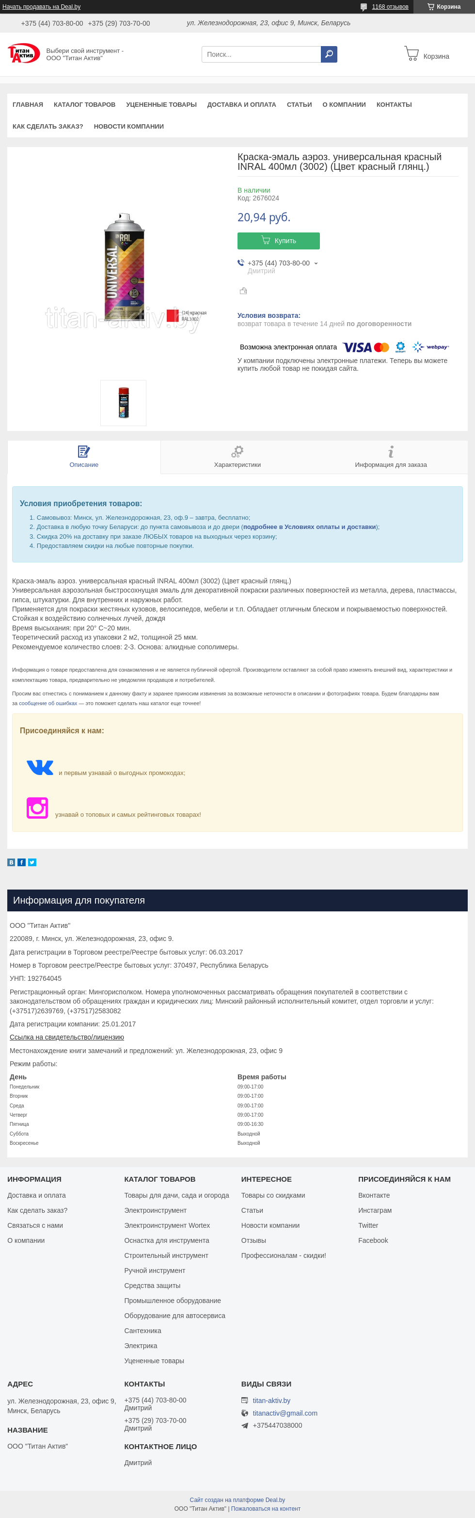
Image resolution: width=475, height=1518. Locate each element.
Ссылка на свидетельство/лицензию (67, 1037)
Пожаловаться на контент (266, 1508)
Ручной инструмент (154, 1270)
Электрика (140, 1346)
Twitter (368, 1225)
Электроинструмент (155, 1210)
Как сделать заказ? (48, 126)
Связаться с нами (35, 1225)
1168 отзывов (390, 6)
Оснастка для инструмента (166, 1240)
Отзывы (253, 1240)
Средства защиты (152, 1285)
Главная (28, 104)
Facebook (373, 1240)
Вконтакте (374, 1195)
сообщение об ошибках (48, 703)
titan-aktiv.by (272, 1400)
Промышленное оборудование (172, 1300)
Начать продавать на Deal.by (41, 6)
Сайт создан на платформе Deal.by (237, 1500)
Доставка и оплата (241, 104)
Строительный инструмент (166, 1255)
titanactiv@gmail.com (285, 1413)
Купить (285, 241)
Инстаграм (375, 1210)
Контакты (394, 104)
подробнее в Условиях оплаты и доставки (309, 526)
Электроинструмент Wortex (167, 1225)
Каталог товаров (84, 104)
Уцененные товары (162, 104)
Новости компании (129, 126)
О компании (343, 104)
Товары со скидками (273, 1195)
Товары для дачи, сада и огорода (176, 1195)
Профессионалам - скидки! (283, 1255)
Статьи (299, 104)
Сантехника (142, 1331)
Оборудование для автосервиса (174, 1316)
